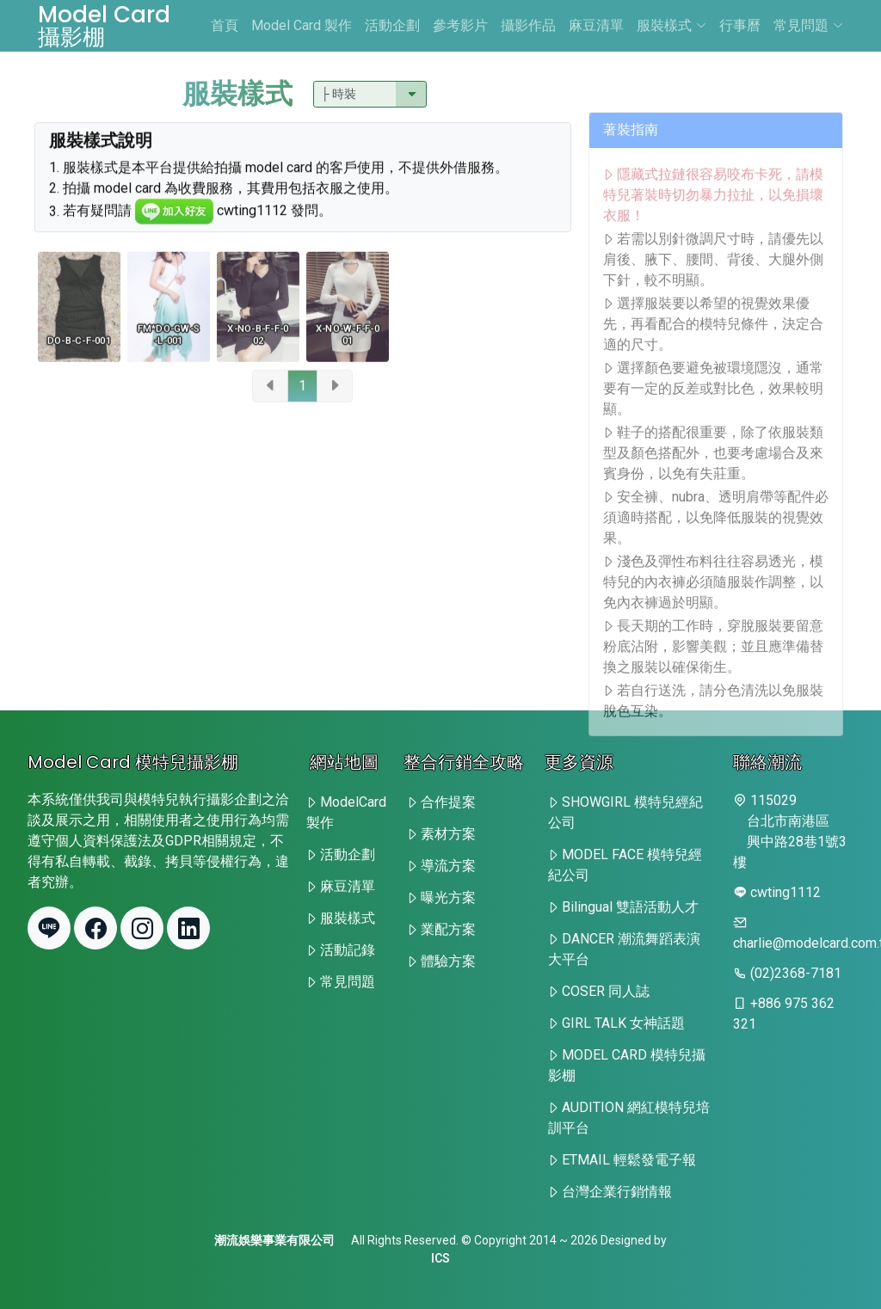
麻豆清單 (596, 25)
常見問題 (808, 25)
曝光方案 (448, 897)
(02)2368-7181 (795, 973)
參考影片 (460, 25)
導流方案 (448, 865)
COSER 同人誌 (606, 991)
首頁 (224, 25)
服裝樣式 (671, 25)
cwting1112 (785, 892)
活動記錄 (347, 950)
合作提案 (448, 802)
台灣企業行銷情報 (617, 1191)
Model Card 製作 (301, 25)
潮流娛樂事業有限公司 (274, 1240)
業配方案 (448, 929)
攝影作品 (528, 25)
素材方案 (448, 834)
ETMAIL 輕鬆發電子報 (629, 1160)
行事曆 (740, 25)
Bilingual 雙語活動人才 (630, 907)
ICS (440, 1258)
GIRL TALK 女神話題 (623, 1023)
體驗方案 (448, 961)
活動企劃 (392, 25)
